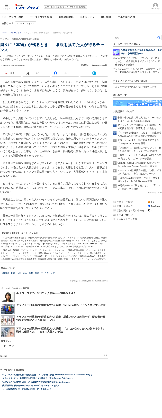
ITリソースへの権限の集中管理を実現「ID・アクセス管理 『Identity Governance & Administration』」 (47, 375)
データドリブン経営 (41, 17)
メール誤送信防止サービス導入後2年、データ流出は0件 (26, 389)
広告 (31, 273)
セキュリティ (87, 17)
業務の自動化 (66, 17)
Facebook (155, 206)
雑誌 (37, 273)
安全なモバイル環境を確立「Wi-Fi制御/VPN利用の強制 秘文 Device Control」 (36, 382)
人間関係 (5, 273)
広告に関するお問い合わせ (130, 210)
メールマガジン (125, 215)
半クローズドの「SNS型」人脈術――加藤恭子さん (46, 293)
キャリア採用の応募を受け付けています (135, 87)
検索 (159, 37)
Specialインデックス (127, 219)
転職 (13, 273)
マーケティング (48, 273)
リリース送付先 (125, 206)
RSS (153, 202)
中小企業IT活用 (126, 17)
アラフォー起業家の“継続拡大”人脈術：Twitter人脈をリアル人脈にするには (61, 305)
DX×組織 (106, 17)
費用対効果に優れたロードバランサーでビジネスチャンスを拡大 (30, 385)
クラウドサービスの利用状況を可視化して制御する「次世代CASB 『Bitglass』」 (37, 378)
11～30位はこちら (154, 192)
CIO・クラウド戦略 (12, 17)
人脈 (19, 273)
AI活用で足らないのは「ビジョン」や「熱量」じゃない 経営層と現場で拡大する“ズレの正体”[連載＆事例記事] (138, 61)
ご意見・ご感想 (125, 202)
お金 (25, 273)
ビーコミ (9, 346)
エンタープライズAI (26, 23)
